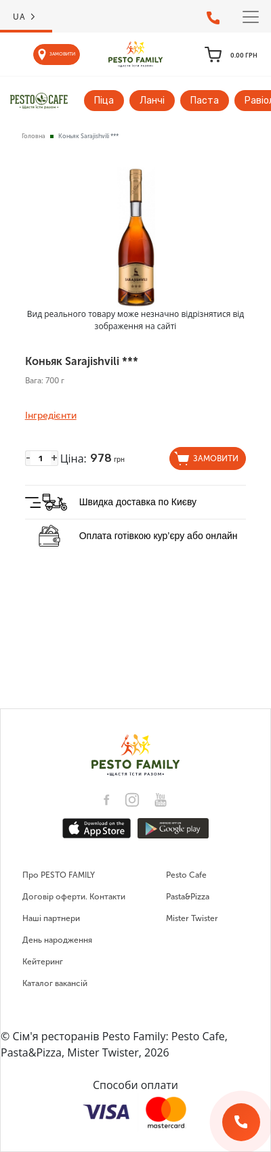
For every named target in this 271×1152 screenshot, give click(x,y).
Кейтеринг (42, 961)
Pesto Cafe (186, 875)
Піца (104, 100)
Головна (33, 136)
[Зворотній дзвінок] (241, 1122)
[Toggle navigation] (251, 17)
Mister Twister (192, 918)
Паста (204, 100)
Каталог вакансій (54, 983)
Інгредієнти (51, 415)
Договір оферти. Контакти (73, 896)
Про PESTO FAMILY (58, 875)
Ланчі (152, 100)
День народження (57, 940)
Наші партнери (51, 918)
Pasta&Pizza (187, 896)
